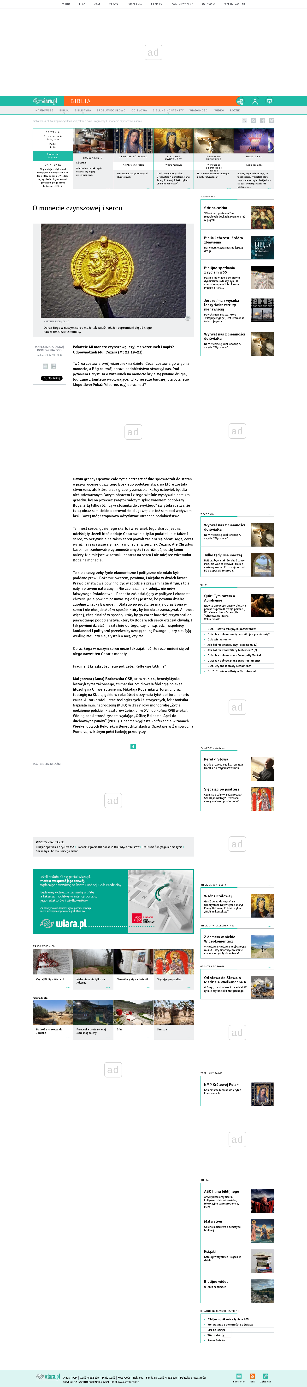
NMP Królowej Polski (133, 165)
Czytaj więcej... (93, 190)
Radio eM (157, 4)
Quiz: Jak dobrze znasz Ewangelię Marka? (234, 655)
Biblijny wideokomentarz (218, 926)
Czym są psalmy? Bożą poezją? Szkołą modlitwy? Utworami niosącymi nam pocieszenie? (223, 798)
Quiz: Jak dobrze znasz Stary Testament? (233, 661)
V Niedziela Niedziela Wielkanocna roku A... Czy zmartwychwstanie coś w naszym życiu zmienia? (225, 950)
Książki (210, 1251)
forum (66, 4)
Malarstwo (213, 1221)
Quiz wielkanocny (219, 639)
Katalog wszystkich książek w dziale (222, 1258)
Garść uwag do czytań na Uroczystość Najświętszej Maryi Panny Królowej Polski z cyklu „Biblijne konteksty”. (223, 906)
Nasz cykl (254, 156)
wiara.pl (48, 101)
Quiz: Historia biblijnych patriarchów (231, 629)
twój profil (255, 101)
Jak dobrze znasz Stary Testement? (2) (232, 650)
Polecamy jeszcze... (213, 748)
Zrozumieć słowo (133, 156)
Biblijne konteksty (173, 158)
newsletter (239, 1375)
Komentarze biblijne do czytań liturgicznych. (222, 1091)
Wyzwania (207, 514)
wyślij (45, 366)
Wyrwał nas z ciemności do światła (214, 168)
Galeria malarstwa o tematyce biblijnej (222, 1228)
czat (97, 4)
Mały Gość (208, 4)
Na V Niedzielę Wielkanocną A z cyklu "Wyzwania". (222, 345)
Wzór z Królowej (173, 165)
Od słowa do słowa (213, 966)
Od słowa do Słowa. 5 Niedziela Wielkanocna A (225, 980)
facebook (262, 120)
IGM (74, 1378)
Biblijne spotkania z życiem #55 (55, 847)
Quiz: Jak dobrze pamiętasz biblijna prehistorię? (238, 634)
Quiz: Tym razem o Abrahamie (219, 598)
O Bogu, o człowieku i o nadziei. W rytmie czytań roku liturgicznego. (225, 989)
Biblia (81, 101)
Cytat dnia (53, 165)
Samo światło (216, 1340)
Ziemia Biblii (40, 998)
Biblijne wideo (216, 1281)
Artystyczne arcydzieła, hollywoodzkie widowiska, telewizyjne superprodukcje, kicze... (221, 1202)
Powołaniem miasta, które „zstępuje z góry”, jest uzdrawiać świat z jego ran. (224, 318)
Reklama (138, 1378)
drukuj (53, 366)
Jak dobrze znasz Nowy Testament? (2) (232, 645)
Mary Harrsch (52, 321)
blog (82, 4)
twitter (271, 120)
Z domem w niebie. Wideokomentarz (220, 939)
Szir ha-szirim (215, 208)
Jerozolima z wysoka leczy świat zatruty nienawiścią (221, 304)
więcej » (53, 189)
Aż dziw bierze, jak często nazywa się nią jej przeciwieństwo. (89, 171)
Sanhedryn (42, 851)
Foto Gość (124, 1378)
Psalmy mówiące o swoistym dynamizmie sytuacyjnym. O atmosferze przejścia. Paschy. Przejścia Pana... (222, 283)
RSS (252, 1375)
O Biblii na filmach (215, 1287)
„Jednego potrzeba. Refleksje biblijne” (134, 666)
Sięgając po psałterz (221, 789)
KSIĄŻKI (55, 764)
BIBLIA (44, 764)
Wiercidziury (215, 1335)
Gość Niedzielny (182, 4)
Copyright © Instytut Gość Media (82, 1382)
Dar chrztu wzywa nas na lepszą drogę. (223, 249)
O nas (66, 1378)
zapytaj (114, 4)
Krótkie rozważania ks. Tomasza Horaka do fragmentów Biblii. (223, 766)
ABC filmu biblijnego (221, 1191)
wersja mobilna (235, 4)
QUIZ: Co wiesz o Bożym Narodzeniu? (231, 671)
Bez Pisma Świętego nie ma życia (162, 847)
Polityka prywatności (193, 1378)
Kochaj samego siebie (64, 851)
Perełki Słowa (216, 759)
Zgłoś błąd (265, 1375)
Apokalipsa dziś (254, 165)
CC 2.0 (66, 321)
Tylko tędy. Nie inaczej (223, 555)
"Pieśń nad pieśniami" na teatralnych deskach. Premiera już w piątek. (224, 217)
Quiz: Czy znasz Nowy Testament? (229, 666)
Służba (81, 163)
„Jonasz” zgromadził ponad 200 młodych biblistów (108, 847)
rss (253, 120)
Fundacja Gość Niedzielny (161, 1378)
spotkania (135, 4)
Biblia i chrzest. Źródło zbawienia (223, 240)
